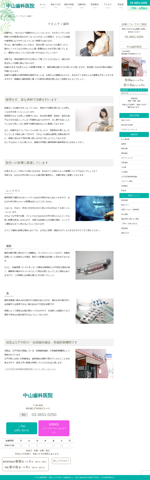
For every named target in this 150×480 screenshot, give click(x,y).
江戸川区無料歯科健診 (129, 177)
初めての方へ (127, 120)
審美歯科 (124, 153)
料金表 (120, 5)
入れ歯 (123, 167)
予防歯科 (124, 162)
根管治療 (124, 148)
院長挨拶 (124, 200)
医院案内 (94, 5)
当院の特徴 (68, 5)
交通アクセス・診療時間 (130, 209)
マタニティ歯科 (127, 181)
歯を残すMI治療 (127, 125)
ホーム (42, 5)
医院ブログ (125, 233)
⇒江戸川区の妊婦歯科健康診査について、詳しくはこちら (30, 369)
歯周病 (123, 144)
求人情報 (124, 214)
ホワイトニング (127, 158)
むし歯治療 (125, 139)
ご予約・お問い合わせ (129, 224)
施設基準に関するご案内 (130, 219)
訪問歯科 (124, 186)
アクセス (107, 5)
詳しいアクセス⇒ (61, 461)
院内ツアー (125, 205)
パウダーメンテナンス (129, 129)
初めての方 (55, 5)
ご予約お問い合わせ (21, 428)
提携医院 (54, 428)
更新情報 (124, 228)
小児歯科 (124, 172)
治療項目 (81, 5)
